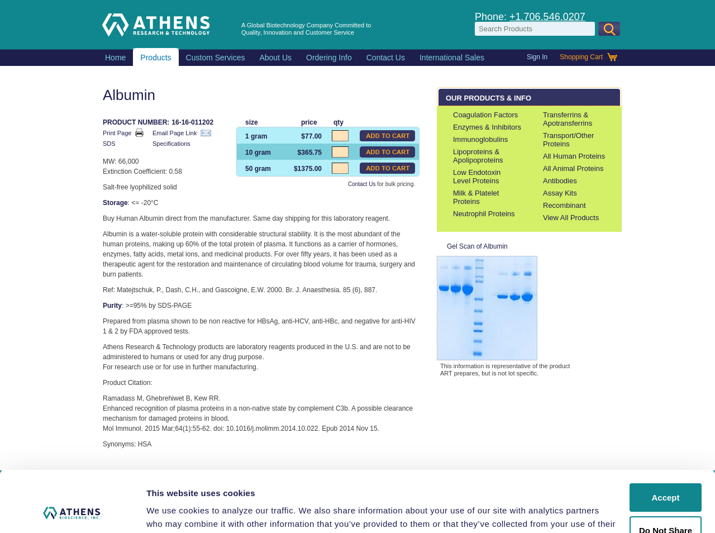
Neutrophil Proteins (484, 214)
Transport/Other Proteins (568, 139)
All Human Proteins (574, 156)
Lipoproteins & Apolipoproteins (478, 155)
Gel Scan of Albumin (487, 301)
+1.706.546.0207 (547, 16)
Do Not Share (665, 473)
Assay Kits (560, 193)
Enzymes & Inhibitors (487, 127)
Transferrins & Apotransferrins (567, 119)
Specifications (176, 144)
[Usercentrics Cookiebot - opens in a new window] (72, 511)
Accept (665, 440)
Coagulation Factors (485, 115)
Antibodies (560, 181)
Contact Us (361, 184)
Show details (172, 511)
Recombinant (564, 205)
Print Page (123, 133)
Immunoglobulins (480, 139)
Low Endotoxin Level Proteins (476, 176)
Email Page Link (181, 133)
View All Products (571, 217)
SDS (114, 144)
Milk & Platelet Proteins (476, 197)
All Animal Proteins (573, 168)
